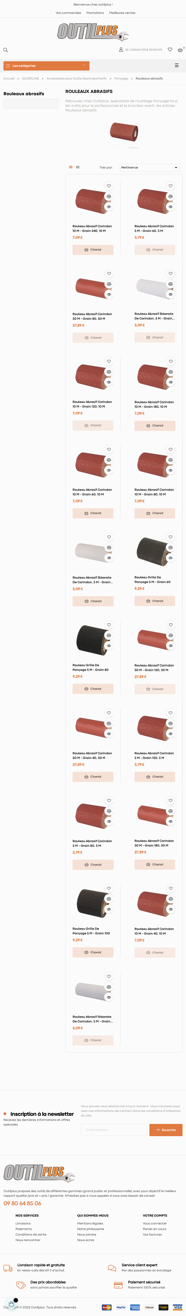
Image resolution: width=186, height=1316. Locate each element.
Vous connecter (155, 1223)
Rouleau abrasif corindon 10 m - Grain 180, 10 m (154, 404)
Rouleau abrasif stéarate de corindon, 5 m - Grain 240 (92, 580)
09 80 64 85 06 (22, 1203)
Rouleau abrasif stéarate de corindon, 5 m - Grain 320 (154, 317)
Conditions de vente (31, 1234)
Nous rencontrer (28, 1240)
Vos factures (152, 1234)
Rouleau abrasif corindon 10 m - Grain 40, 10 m (154, 931)
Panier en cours (154, 1229)
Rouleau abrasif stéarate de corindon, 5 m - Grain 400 (92, 1019)
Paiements (24, 1229)
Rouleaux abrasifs (23, 94)
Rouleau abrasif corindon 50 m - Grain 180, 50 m (154, 843)
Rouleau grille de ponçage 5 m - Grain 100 (91, 931)
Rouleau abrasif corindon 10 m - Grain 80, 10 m (154, 492)
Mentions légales (90, 1223)
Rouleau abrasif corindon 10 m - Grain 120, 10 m (92, 404)
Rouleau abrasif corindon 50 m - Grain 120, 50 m (154, 668)
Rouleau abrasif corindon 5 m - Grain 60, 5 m (154, 228)
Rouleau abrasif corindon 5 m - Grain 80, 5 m (92, 843)
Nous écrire (85, 1240)
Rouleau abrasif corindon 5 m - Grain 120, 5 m (154, 755)
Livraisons (23, 1223)
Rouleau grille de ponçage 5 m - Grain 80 (91, 667)
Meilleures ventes (122, 13)
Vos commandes (68, 13)
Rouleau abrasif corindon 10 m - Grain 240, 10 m (92, 228)
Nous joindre (86, 1234)
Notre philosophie (90, 1229)
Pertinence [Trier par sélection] (150, 167)
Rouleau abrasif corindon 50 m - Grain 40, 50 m (92, 755)
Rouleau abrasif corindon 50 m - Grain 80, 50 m (92, 316)
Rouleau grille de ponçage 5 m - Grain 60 (152, 579)
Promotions (95, 13)
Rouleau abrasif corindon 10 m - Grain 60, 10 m (92, 492)
